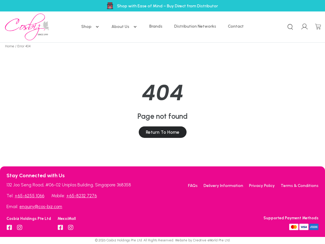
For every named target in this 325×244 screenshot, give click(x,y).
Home (9, 46)
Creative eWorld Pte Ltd (211, 240)
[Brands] (155, 26)
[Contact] (236, 26)
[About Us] (124, 27)
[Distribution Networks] (195, 26)
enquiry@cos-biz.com (40, 206)
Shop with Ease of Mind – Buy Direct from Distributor (167, 6)
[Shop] (90, 27)
